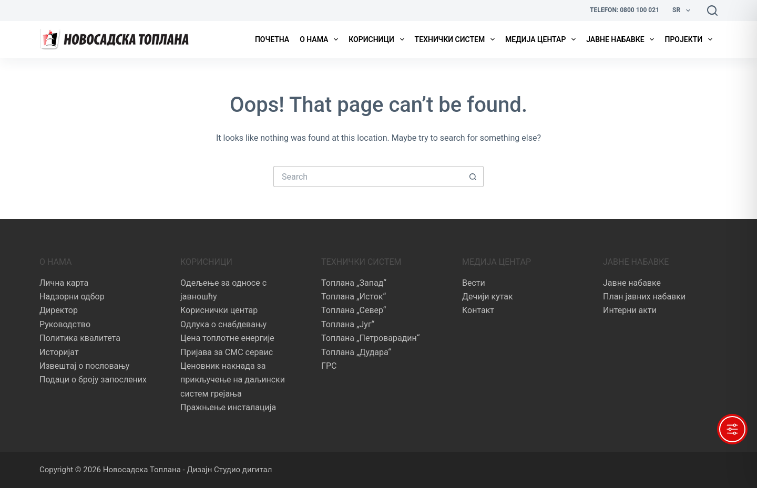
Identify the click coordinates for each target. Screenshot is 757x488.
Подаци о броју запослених (93, 380)
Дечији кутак (487, 297)
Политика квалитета (79, 338)
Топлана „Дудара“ (356, 352)
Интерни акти (630, 310)
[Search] (712, 10)
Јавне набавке (622, 39)
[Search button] (473, 176)
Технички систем (457, 39)
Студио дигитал (243, 469)
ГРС (328, 366)
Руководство (64, 324)
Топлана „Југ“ (347, 324)
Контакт (478, 310)
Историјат (59, 352)
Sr (683, 10)
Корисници (378, 39)
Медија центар (542, 39)
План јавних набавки (644, 297)
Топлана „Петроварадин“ (370, 338)
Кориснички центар (219, 310)
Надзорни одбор (72, 297)
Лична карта (63, 283)
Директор (58, 310)
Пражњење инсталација (228, 407)
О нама (321, 39)
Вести (473, 283)
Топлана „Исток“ (353, 297)
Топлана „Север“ (353, 310)
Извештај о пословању (84, 366)
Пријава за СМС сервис (226, 352)
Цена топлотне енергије (227, 338)
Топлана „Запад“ (353, 283)
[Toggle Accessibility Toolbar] (732, 429)
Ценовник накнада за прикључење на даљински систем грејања (232, 380)
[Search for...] (368, 176)
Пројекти (690, 39)
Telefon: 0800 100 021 (624, 10)
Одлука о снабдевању (223, 324)
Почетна (272, 39)
